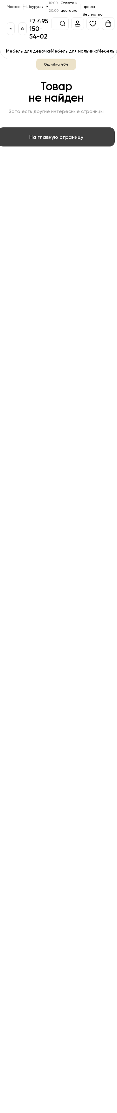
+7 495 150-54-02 (38, 28)
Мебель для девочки (29, 50)
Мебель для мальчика (74, 50)
